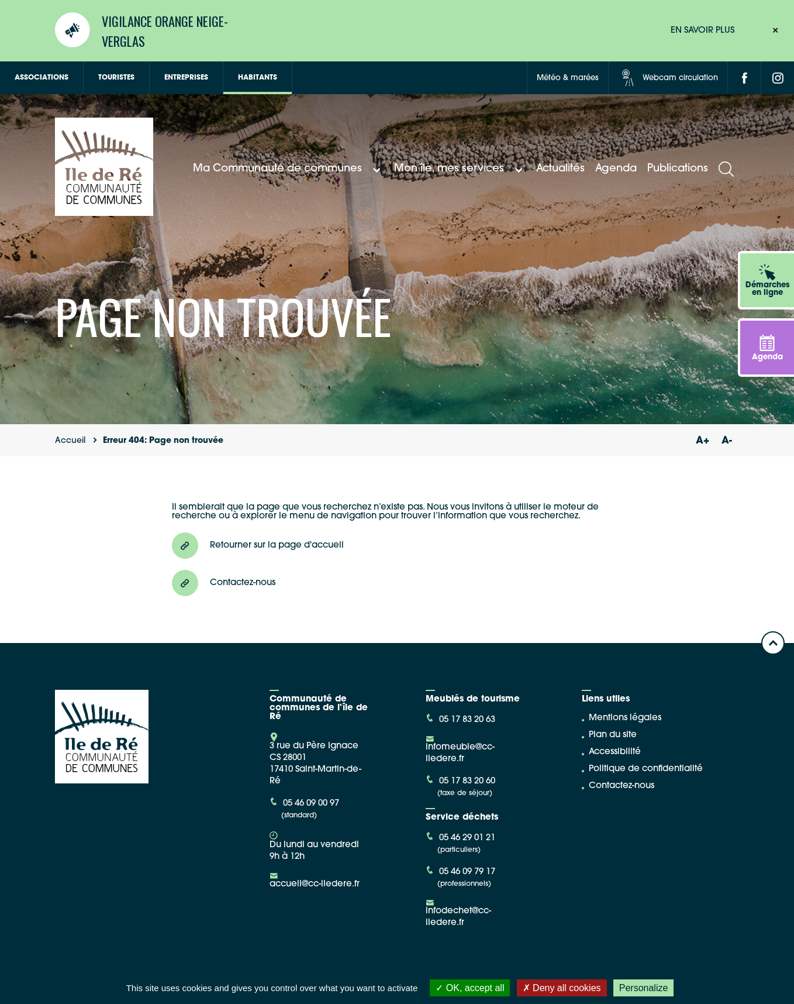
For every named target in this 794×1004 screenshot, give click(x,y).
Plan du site (613, 735)
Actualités (560, 168)
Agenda (616, 168)
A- (726, 441)
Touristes (116, 77)
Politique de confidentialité (646, 769)
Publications (677, 168)
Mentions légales (625, 718)
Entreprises (186, 77)
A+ (702, 441)
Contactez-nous (621, 786)
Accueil (70, 440)
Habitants (257, 77)
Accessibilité (615, 752)
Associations (41, 77)
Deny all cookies (562, 988)
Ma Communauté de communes (288, 169)
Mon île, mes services (460, 169)
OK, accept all (470, 988)
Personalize (643, 988)
